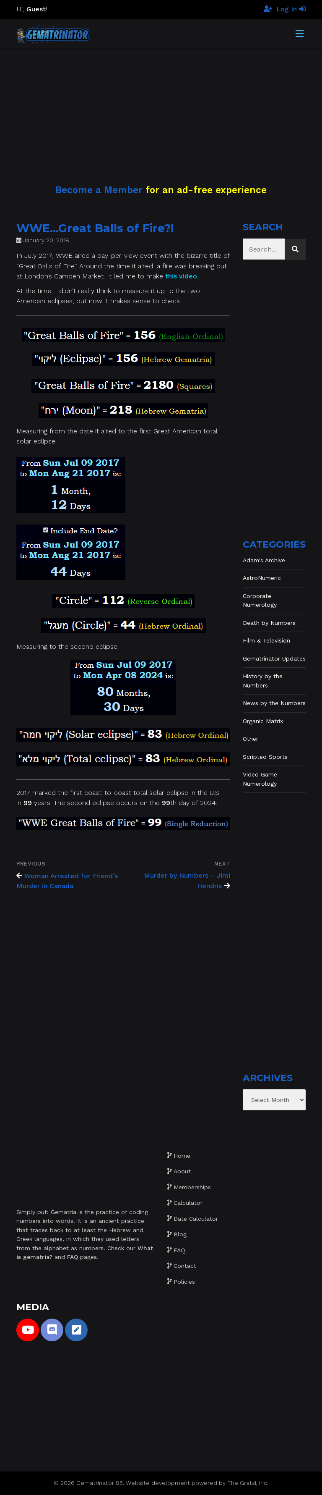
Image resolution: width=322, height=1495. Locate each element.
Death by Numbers (269, 622)
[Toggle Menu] (299, 34)
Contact (185, 1265)
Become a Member (99, 189)
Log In (291, 9)
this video (181, 276)
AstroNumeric (262, 577)
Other (250, 738)
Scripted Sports (265, 756)
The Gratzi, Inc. (247, 1482)
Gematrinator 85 (99, 1482)
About (182, 1171)
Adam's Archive (264, 560)
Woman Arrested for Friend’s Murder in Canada (67, 881)
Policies (184, 1281)
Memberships (192, 1187)
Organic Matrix (263, 721)
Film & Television (266, 640)
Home (182, 1155)
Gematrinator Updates (274, 658)
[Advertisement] (161, 107)
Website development (158, 1482)
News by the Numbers (274, 703)
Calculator (188, 1202)
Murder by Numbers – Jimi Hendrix (187, 880)
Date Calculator (196, 1218)
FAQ (179, 1250)
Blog (180, 1234)
